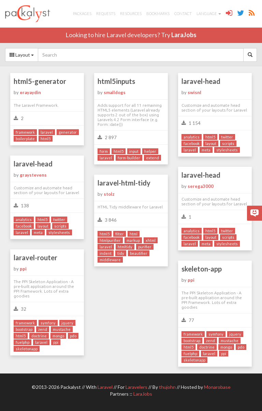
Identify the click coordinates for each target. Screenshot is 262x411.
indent (106, 253)
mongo (58, 336)
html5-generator (40, 81)
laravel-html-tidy (124, 183)
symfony (48, 323)
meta (206, 150)
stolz (109, 194)
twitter (227, 137)
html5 (45, 138)
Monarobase (217, 387)
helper (150, 151)
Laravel (105, 387)
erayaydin (30, 92)
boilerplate (25, 138)
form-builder (129, 158)
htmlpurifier (110, 240)
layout (210, 143)
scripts (228, 143)
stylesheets (227, 150)
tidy (120, 253)
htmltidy (125, 247)
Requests (105, 13)
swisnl (194, 92)
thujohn (167, 387)
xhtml (151, 240)
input (134, 151)
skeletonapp (27, 349)
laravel (47, 132)
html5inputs (116, 81)
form (104, 151)
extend (152, 158)
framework (25, 132)
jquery (67, 323)
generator (68, 132)
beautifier (138, 253)
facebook (192, 143)
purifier (144, 247)
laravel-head (200, 81)
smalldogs (115, 92)
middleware (110, 260)
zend (42, 329)
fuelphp (22, 342)
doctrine (39, 336)
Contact (183, 13)
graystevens (33, 175)
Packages (82, 13)
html (133, 234)
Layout (22, 55)
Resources (131, 13)
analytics (192, 137)
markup (133, 240)
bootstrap (24, 329)
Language (208, 13)
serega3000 (201, 186)
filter (119, 234)
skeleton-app (201, 269)
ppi (23, 268)
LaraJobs (183, 35)
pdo (73, 336)
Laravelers (136, 387)
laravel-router (35, 257)
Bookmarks (158, 13)
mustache (62, 329)
